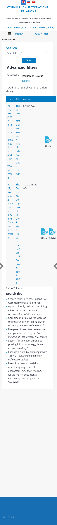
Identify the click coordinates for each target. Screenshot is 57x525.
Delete (26, 80)
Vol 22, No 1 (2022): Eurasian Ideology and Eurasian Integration (10, 211)
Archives (42, 33)
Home (4, 39)
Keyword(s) (13, 75)
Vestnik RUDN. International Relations (28, 14)
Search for (13, 53)
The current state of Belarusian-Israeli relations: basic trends (18, 140)
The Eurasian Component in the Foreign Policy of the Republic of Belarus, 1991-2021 (18, 234)
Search (12, 39)
